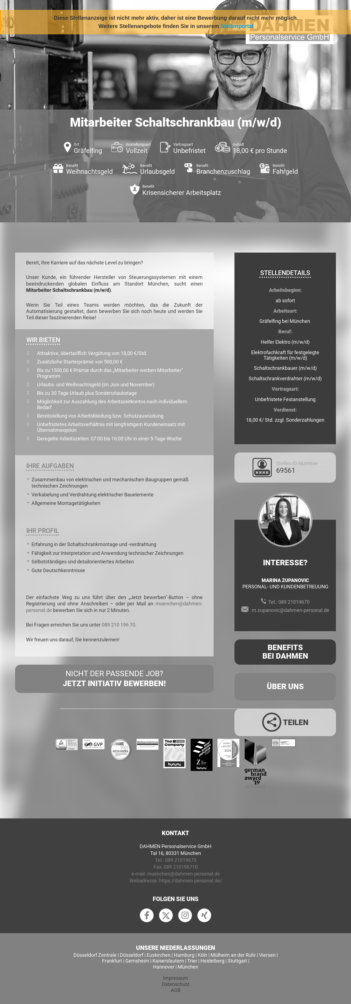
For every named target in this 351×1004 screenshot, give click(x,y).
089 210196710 (181, 867)
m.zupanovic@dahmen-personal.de (290, 610)
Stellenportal (237, 26)
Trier (192, 961)
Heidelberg (212, 961)
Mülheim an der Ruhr (233, 955)
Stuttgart (237, 961)
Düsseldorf (131, 955)
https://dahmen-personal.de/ (190, 880)
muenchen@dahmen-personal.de (183, 874)
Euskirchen (159, 955)
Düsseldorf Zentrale (95, 955)
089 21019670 (294, 602)
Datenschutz (175, 984)
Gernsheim (137, 961)
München (188, 967)
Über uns (285, 686)
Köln (202, 955)
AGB (175, 990)
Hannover (163, 967)
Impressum (175, 978)
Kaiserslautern (168, 961)
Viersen (267, 955)
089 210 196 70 (118, 625)
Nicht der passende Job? (114, 679)
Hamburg (184, 955)
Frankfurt (112, 961)
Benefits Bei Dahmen (285, 652)
